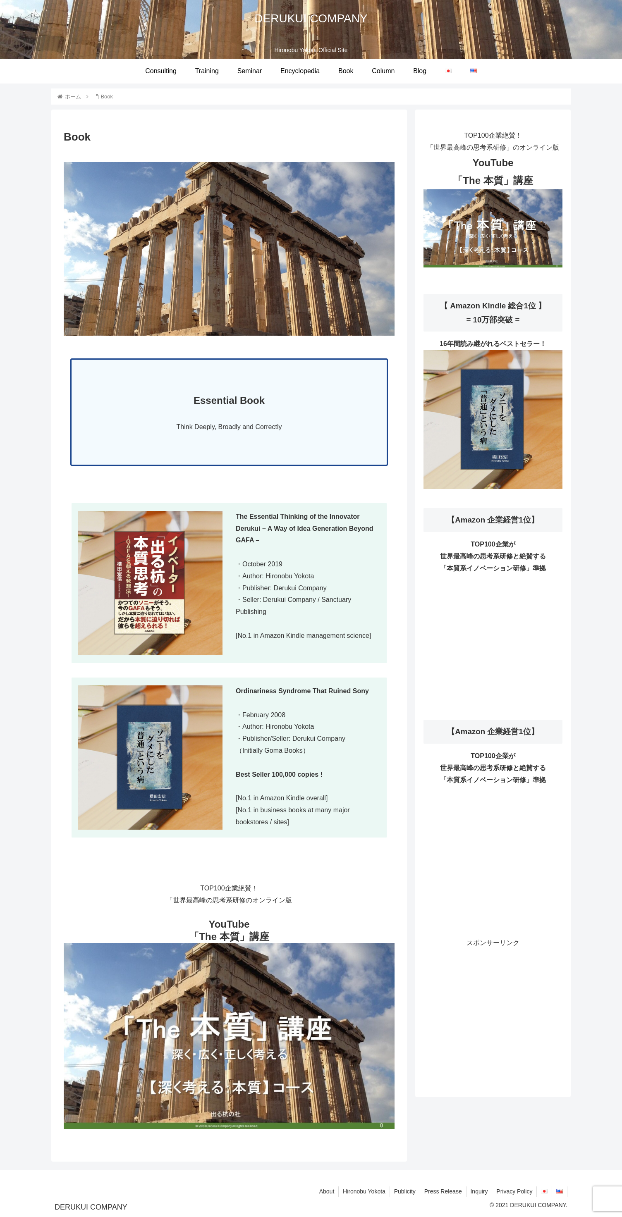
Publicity (404, 1191)
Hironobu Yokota (363, 1191)
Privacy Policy (514, 1191)
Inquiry (479, 1191)
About (326, 1191)
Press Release (443, 1191)
